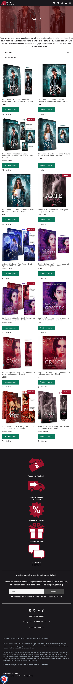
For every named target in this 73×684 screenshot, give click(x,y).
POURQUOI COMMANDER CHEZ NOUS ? (36, 622)
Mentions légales (8, 676)
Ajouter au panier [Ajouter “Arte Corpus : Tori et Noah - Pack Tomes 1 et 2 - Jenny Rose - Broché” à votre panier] (46, 436)
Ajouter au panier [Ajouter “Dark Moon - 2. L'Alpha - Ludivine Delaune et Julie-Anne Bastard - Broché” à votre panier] (11, 109)
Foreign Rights (28, 676)
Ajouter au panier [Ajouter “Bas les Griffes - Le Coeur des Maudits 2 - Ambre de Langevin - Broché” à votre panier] (46, 274)
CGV (18, 676)
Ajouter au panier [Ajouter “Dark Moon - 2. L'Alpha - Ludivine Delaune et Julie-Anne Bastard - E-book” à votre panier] (46, 109)
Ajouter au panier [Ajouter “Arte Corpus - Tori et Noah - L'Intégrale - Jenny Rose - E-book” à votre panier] (46, 220)
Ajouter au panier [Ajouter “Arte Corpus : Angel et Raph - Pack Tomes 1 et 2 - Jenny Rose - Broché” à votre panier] (11, 436)
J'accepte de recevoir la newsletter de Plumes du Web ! (36, 597)
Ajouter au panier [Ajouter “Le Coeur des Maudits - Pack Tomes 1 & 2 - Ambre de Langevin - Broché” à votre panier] (11, 328)
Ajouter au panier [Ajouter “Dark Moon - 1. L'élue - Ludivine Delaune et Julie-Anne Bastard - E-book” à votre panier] (11, 220)
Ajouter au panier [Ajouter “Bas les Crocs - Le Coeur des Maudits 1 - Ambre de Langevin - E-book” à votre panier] (46, 382)
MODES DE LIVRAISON (36, 627)
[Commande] (36, 52)
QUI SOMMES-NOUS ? (36, 616)
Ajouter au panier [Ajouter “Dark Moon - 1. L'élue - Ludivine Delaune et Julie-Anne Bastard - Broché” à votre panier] (46, 165)
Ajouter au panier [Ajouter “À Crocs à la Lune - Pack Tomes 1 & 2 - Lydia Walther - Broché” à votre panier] (11, 274)
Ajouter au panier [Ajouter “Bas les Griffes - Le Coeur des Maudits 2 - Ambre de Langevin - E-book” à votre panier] (46, 328)
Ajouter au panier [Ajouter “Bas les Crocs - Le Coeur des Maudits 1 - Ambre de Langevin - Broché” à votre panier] (11, 382)
